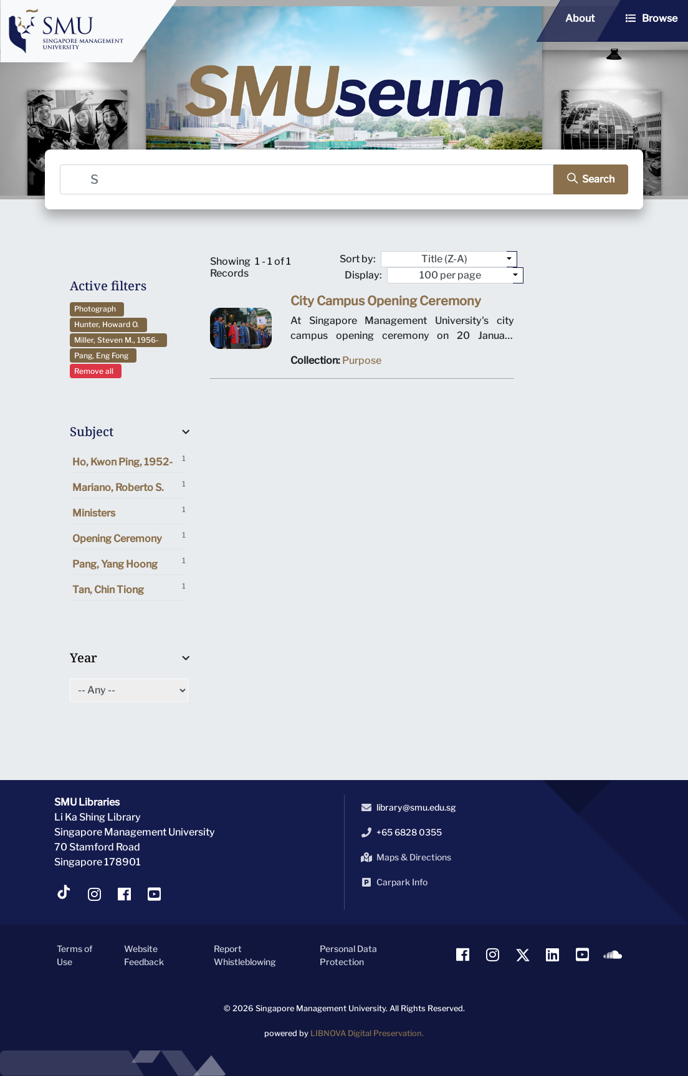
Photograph (97, 308)
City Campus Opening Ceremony (385, 304)
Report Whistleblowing (245, 955)
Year (83, 657)
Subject (91, 431)
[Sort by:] (512, 259)
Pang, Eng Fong (103, 355)
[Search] (307, 179)
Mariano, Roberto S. (129, 486)
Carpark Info (392, 882)
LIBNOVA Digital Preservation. (367, 1033)
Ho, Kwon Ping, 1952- (129, 461)
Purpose (362, 363)
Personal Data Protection (348, 955)
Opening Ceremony (129, 537)
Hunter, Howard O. (108, 324)
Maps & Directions (403, 857)
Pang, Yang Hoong (129, 563)
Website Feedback (144, 955)
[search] (586, 179)
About (580, 18)
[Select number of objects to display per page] (518, 275)
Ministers (129, 512)
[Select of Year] (129, 690)
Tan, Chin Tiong (129, 588)
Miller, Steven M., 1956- (118, 340)
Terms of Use (74, 955)
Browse (659, 18)
